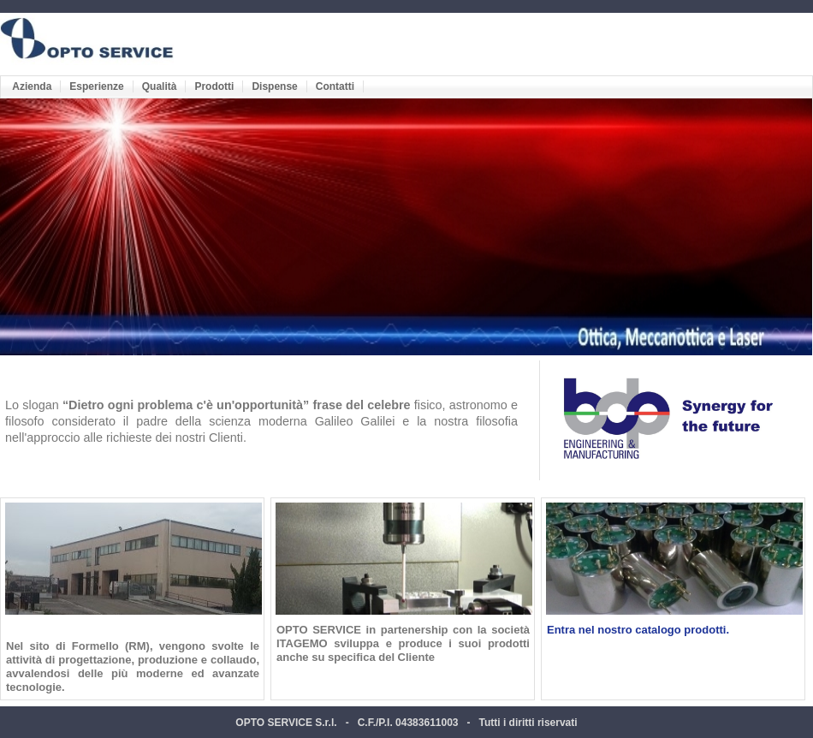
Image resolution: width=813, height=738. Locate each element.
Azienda (31, 86)
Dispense (274, 86)
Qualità (159, 86)
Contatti (335, 86)
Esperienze (96, 86)
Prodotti (214, 86)
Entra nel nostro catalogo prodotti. (638, 629)
